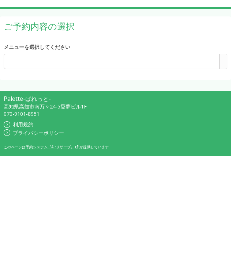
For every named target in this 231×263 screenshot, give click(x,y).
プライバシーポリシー (34, 132)
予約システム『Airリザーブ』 (52, 146)
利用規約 (18, 124)
